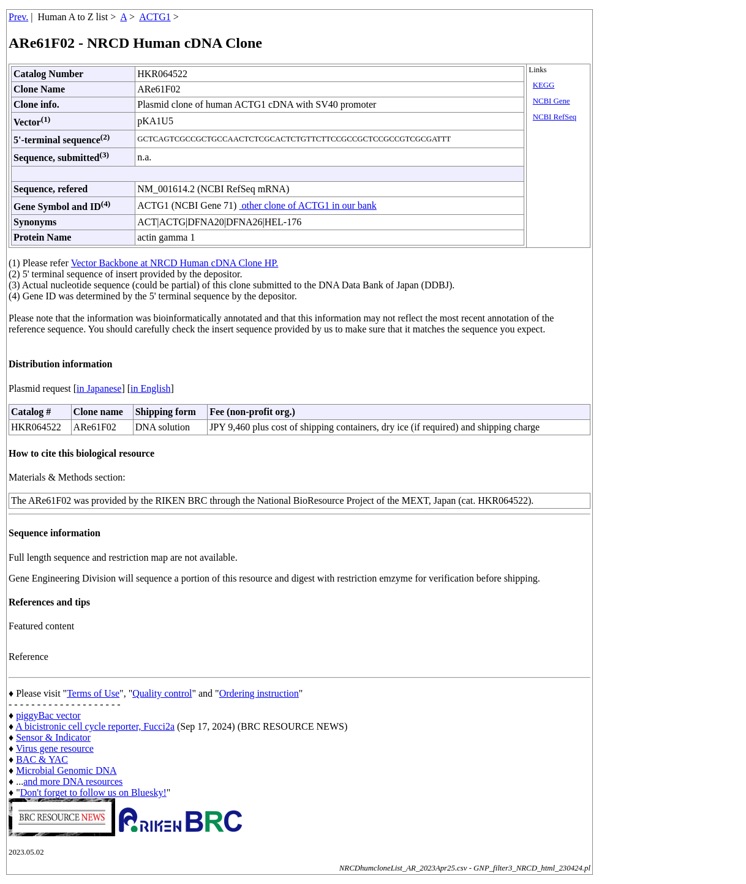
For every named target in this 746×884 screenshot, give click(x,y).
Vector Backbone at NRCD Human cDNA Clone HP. (175, 263)
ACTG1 (155, 17)
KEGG (544, 85)
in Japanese (99, 388)
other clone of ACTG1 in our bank (307, 205)
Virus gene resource (55, 748)
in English (150, 388)
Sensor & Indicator (53, 737)
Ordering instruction (259, 693)
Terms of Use (93, 693)
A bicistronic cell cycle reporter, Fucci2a (95, 726)
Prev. (18, 17)
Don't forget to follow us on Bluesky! (93, 792)
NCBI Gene (551, 101)
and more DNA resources (72, 781)
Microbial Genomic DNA (66, 770)
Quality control (162, 693)
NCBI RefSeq (554, 117)
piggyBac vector (48, 715)
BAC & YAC (42, 759)
